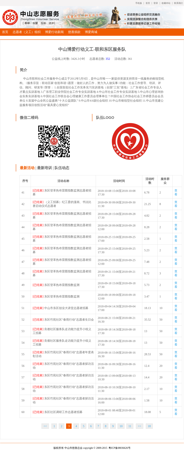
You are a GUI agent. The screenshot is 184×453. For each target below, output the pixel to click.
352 (108, 58)
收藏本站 (166, 3)
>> (139, 426)
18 (149, 426)
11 (129, 426)
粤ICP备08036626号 (120, 448)
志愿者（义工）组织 (27, 32)
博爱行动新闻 (54, 32)
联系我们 (178, 3)
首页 (148, 3)
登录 (156, 3)
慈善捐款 (74, 32)
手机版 (138, 3)
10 (121, 426)
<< (45, 426)
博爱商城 (91, 32)
